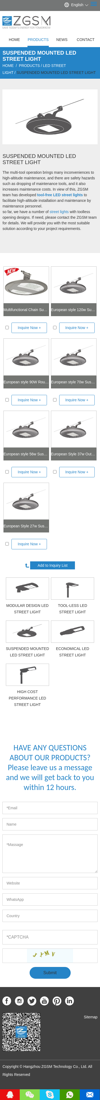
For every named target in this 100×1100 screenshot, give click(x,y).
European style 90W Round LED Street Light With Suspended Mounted (26, 382)
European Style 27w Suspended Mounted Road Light (26, 526)
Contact (86, 39)
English (77, 5)
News (61, 39)
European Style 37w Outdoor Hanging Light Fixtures (74, 454)
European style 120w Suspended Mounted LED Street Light (74, 310)
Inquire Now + (29, 328)
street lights (59, 212)
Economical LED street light (72, 652)
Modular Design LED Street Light (27, 608)
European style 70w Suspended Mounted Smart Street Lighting (74, 382)
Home (14, 39)
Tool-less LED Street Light (72, 608)
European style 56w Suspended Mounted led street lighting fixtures (26, 454)
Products (38, 39)
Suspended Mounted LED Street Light (56, 72)
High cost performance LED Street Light (27, 698)
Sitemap (90, 1017)
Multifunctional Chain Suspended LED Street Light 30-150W (26, 310)
